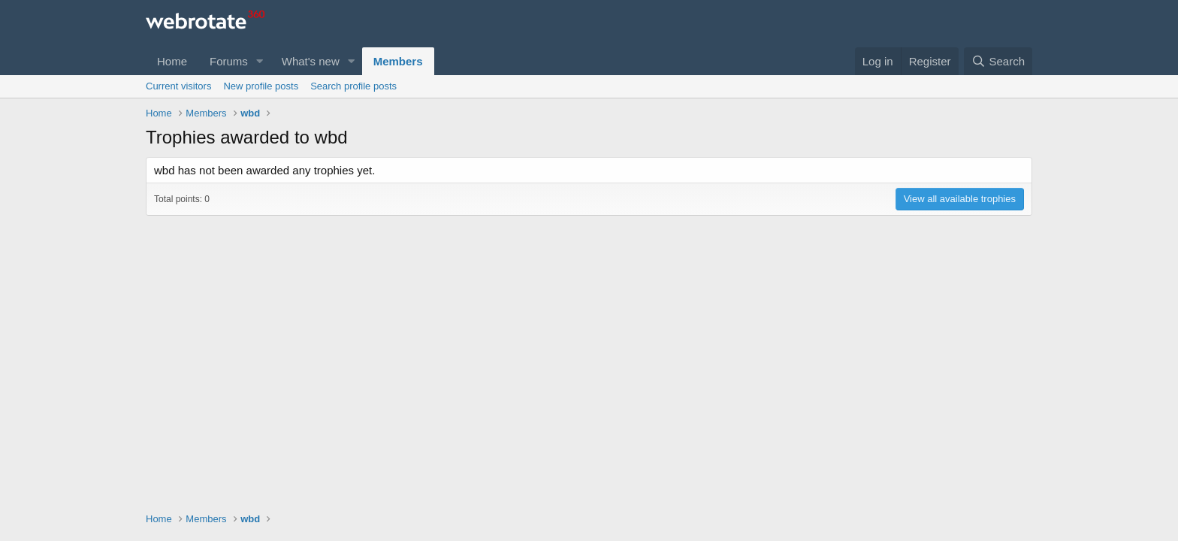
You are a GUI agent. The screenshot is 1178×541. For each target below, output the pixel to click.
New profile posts (260, 86)
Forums (229, 61)
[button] (259, 61)
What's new (311, 61)
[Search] (998, 61)
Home (172, 61)
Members (398, 61)
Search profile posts (353, 86)
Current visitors (178, 86)
